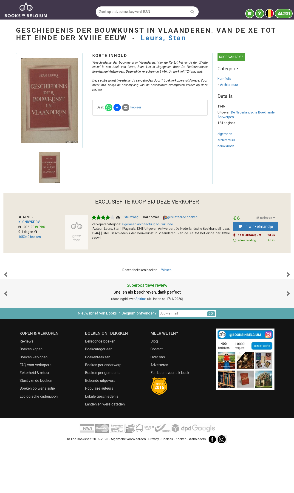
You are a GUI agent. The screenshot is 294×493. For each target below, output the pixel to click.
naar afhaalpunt (256, 235)
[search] (192, 11)
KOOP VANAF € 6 (231, 57)
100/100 (26, 227)
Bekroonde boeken (100, 387)
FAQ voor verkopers (35, 411)
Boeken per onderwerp (103, 411)
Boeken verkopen (34, 403)
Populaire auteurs (99, 434)
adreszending (256, 240)
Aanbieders (197, 485)
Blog (154, 387)
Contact (156, 395)
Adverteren (159, 411)
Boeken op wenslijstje (37, 434)
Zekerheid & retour (34, 418)
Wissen (166, 270)
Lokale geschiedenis (102, 442)
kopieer (135, 107)
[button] (5, 297)
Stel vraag (131, 217)
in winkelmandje (255, 226)
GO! (211, 359)
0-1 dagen (27, 232)
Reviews (27, 387)
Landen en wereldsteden (105, 450)
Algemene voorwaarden (128, 485)
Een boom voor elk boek (169, 418)
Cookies (167, 485)
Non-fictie (225, 78)
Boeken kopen (31, 395)
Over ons (157, 403)
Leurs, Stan (164, 38)
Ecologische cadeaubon (39, 442)
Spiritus (141, 345)
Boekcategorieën (98, 395)
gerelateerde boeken (180, 217)
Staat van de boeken (36, 426)
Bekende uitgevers (100, 426)
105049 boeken (29, 237)
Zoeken (181, 485)
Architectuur (228, 85)
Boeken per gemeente (103, 418)
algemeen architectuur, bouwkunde (147, 224)
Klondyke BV (29, 222)
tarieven (265, 218)
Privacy (153, 485)
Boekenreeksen (97, 403)
